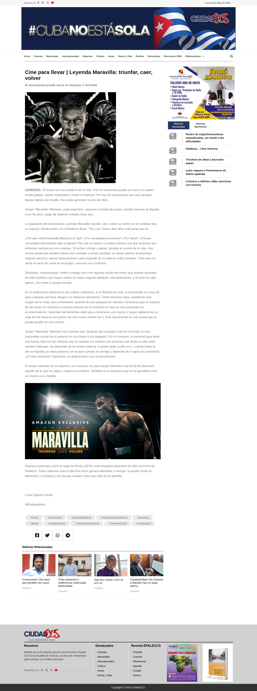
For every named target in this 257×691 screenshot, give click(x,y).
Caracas (38, 56)
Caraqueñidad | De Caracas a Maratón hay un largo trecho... (146, 582)
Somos (137, 675)
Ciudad (137, 670)
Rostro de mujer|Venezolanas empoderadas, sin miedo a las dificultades (205, 138)
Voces (111, 56)
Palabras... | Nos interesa (202, 148)
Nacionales (52, 56)
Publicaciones (193, 56)
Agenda (137, 666)
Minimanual (139, 661)
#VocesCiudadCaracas (87, 523)
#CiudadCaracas (57, 523)
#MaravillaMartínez (81, 517)
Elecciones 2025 (173, 56)
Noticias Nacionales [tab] (201, 125)
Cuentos (137, 656)
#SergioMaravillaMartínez (114, 517)
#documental (55, 517)
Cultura (100, 56)
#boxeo (35, 523)
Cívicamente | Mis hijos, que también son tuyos (36, 581)
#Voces (35, 517)
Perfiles (140, 56)
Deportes (88, 56)
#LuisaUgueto (144, 523)
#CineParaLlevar (118, 523)
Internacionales (70, 56)
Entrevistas (154, 56)
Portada (137, 652)
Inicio (27, 56)
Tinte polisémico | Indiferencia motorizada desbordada (72, 582)
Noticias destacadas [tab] (178, 125)
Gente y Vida (125, 56)
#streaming (143, 517)
